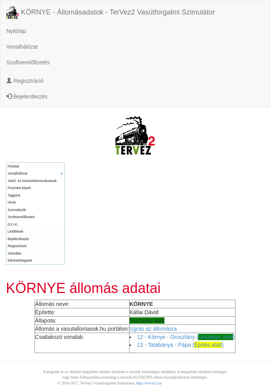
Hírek (12, 202)
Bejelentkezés (26, 96)
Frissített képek (19, 188)
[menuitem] (35, 166)
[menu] (35, 213)
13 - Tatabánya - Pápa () (180, 345)
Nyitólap (16, 31)
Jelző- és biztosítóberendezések (32, 181)
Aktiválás (15, 253)
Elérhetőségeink (20, 260)
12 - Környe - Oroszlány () (186, 337)
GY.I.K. (13, 224)
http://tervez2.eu (149, 383)
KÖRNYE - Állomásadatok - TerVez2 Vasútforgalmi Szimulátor (110, 12)
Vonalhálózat (22, 47)
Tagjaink (14, 195)
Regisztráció (25, 81)
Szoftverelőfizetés (28, 62)
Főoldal (13, 166)
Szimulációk (17, 210)
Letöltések (16, 231)
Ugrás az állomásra (153, 329)
